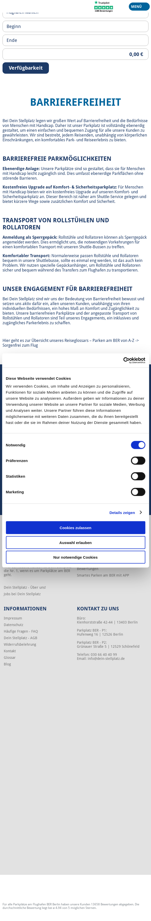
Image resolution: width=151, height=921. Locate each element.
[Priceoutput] (75, 54)
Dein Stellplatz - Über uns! (25, 587)
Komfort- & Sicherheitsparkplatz (84, 187)
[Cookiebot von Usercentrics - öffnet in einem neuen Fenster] (123, 360)
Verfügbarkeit (26, 68)
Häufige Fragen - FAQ (21, 631)
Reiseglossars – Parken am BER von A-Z (99, 340)
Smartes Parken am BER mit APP (103, 575)
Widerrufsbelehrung (20, 644)
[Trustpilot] (103, 6)
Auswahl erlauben (75, 542)
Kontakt (10, 651)
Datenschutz (13, 625)
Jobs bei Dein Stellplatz (22, 594)
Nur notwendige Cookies (75, 557)
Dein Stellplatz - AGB (20, 638)
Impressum (13, 618)
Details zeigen (122, 512)
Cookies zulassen (76, 528)
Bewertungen (87, 569)
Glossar (10, 658)
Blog (7, 664)
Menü (137, 8)
